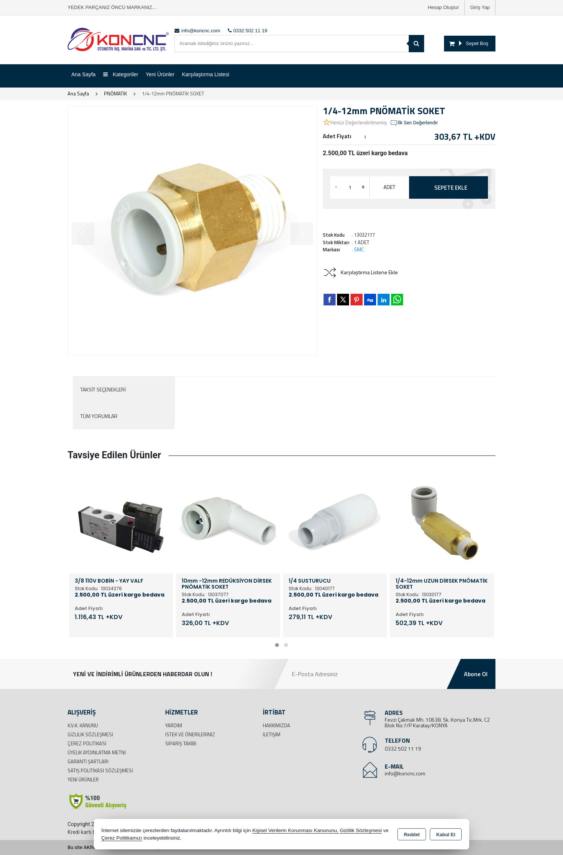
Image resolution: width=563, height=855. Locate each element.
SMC (359, 249)
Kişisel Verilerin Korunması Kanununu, (295, 830)
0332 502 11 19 (403, 748)
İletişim (271, 734)
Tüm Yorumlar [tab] (98, 416)
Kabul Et (445, 834)
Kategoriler (120, 74)
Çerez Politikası (87, 743)
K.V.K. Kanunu (83, 725)
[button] (277, 645)
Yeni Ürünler (83, 779)
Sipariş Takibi (180, 743)
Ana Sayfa (83, 74)
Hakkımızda (276, 725)
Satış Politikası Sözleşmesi (100, 770)
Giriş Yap (480, 7)
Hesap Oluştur (443, 7)
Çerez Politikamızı (121, 838)
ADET (389, 187)
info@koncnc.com (405, 773)
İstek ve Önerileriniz (190, 734)
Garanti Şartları (88, 761)
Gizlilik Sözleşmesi (90, 734)
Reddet (412, 834)
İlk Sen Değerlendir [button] (414, 123)
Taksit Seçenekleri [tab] (103, 389)
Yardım (173, 725)
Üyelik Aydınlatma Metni (97, 752)
